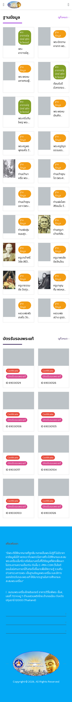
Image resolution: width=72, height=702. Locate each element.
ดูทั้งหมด (63, 17)
